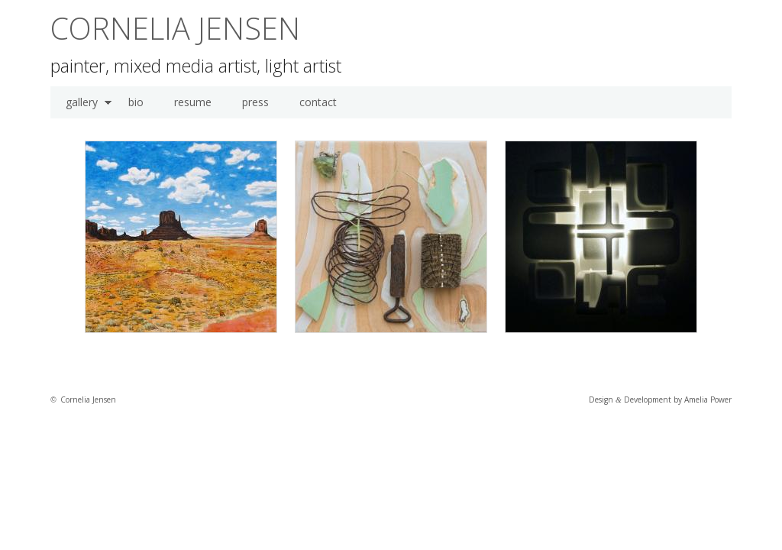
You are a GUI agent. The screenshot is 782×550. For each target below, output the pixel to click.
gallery (82, 102)
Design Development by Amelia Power (660, 399)
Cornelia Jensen (175, 28)
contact (318, 102)
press (255, 102)
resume (193, 102)
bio (136, 102)
